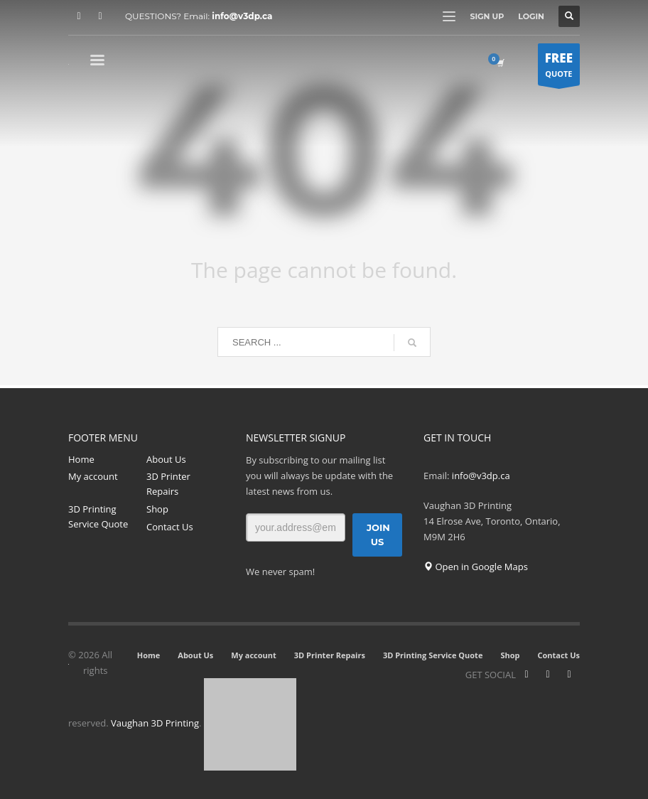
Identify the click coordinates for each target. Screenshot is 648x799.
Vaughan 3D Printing (155, 723)
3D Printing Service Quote (98, 516)
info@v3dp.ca (242, 16)
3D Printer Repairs (168, 484)
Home (81, 459)
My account (93, 476)
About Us (166, 459)
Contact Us (169, 526)
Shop (157, 509)
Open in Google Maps (475, 566)
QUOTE (559, 67)
